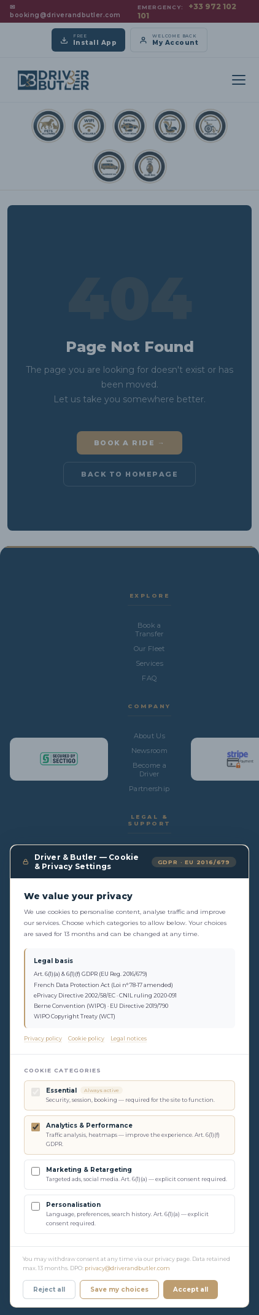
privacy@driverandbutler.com (127, 1269)
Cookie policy (86, 1039)
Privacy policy (43, 1039)
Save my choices (119, 1291)
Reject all (49, 1291)
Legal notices (128, 1039)
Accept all (190, 1291)
